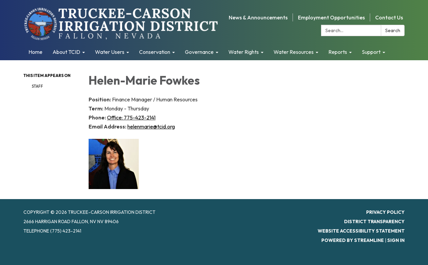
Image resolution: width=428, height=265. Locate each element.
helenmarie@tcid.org (151, 126)
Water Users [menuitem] (109, 52)
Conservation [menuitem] (154, 52)
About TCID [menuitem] (66, 52)
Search (392, 30)
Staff (37, 86)
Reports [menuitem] (337, 52)
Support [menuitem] (371, 52)
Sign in (396, 240)
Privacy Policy (385, 212)
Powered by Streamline (352, 240)
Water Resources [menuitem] (294, 52)
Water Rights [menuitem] (243, 52)
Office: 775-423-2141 (131, 117)
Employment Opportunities (331, 17)
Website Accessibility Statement (361, 231)
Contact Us (389, 17)
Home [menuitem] (35, 52)
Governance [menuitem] (199, 52)
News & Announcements (258, 17)
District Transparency (374, 221)
